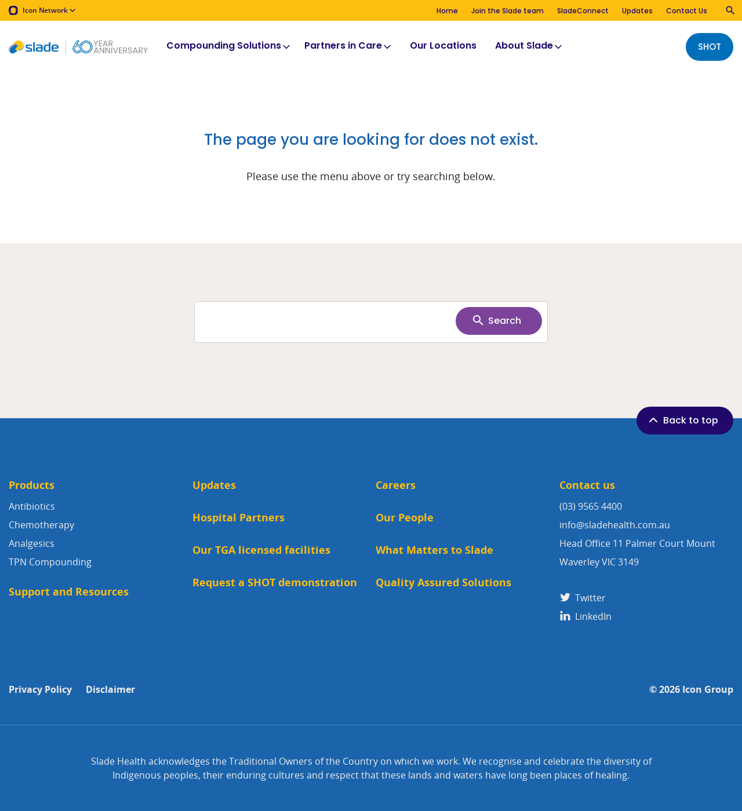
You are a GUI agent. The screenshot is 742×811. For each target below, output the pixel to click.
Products (31, 485)
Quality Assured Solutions (443, 582)
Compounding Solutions (229, 46)
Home (447, 11)
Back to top (682, 420)
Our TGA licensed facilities (261, 550)
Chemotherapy (41, 524)
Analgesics (31, 543)
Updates (637, 11)
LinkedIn (585, 616)
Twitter (582, 597)
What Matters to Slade (434, 550)
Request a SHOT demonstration (274, 582)
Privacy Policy (40, 690)
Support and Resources (69, 592)
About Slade (529, 46)
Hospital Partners (238, 518)
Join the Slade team (507, 11)
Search (496, 320)
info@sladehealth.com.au (614, 524)
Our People (405, 518)
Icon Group (707, 690)
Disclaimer (110, 690)
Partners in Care (348, 46)
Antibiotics (32, 506)
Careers (396, 485)
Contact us (587, 485)
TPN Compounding (50, 562)
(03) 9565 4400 (590, 506)
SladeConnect (583, 11)
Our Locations (443, 46)
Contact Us (686, 11)
